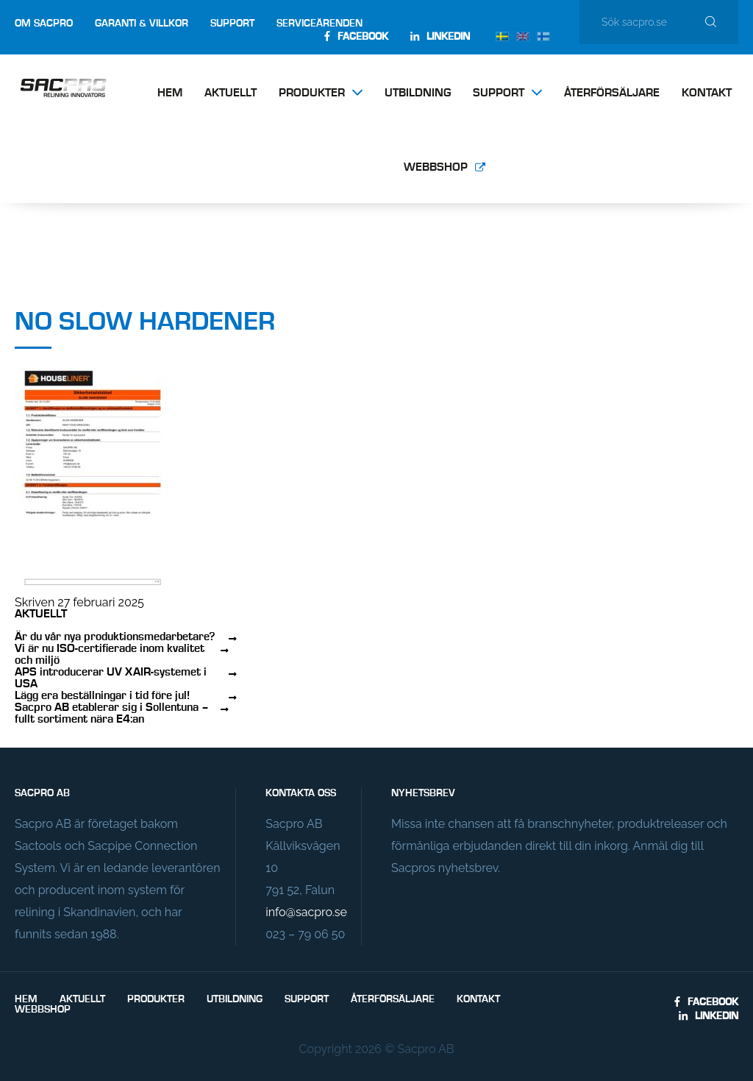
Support (232, 23)
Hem (169, 93)
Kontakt (707, 93)
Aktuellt (230, 93)
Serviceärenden (319, 23)
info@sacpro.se (305, 912)
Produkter (312, 93)
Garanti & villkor (141, 23)
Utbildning (418, 93)
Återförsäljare (612, 93)
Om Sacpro (44, 23)
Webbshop (436, 168)
